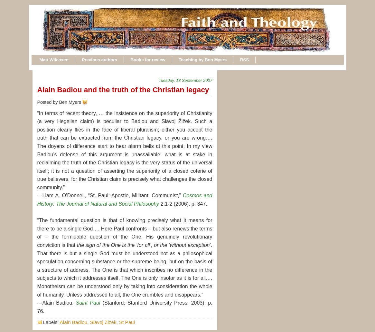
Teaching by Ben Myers (203, 59)
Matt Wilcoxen (54, 59)
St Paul (127, 322)
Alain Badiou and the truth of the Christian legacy (123, 89)
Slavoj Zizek (103, 322)
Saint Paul (88, 303)
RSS (244, 59)
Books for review (147, 59)
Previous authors (99, 59)
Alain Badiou (73, 322)
